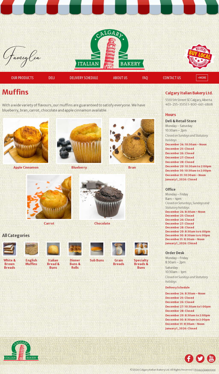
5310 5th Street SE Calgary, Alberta (188, 100)
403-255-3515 (175, 104)
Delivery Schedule (84, 78)
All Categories (16, 235)
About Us (120, 78)
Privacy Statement (205, 369)
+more (202, 77)
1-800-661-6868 (200, 104)
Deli (52, 78)
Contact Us (172, 78)
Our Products (22, 78)
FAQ (145, 78)
